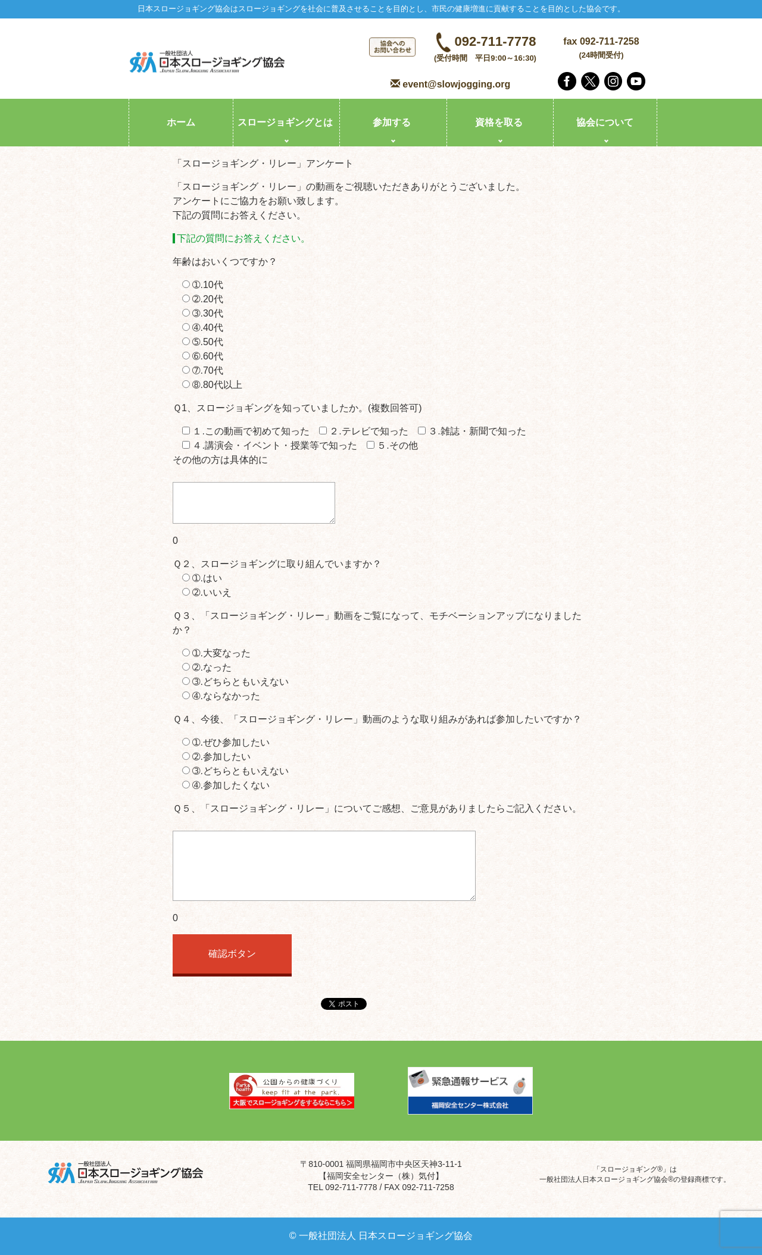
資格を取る (499, 122)
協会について (604, 122)
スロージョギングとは (285, 122)
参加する (392, 122)
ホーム (181, 122)
